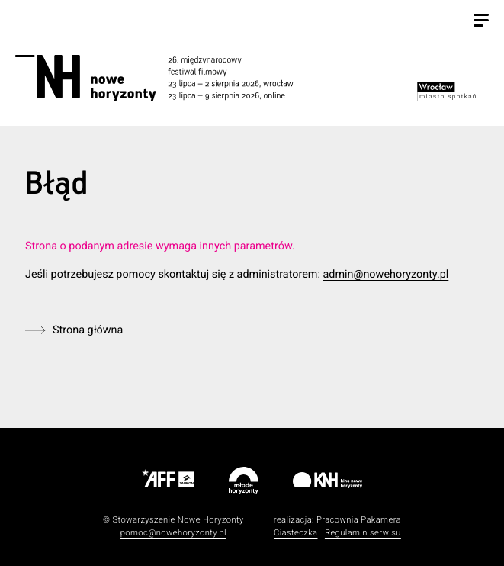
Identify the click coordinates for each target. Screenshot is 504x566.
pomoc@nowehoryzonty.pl (173, 533)
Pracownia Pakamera (358, 520)
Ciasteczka (296, 533)
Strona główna (88, 329)
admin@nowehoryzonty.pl (385, 274)
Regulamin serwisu (363, 533)
